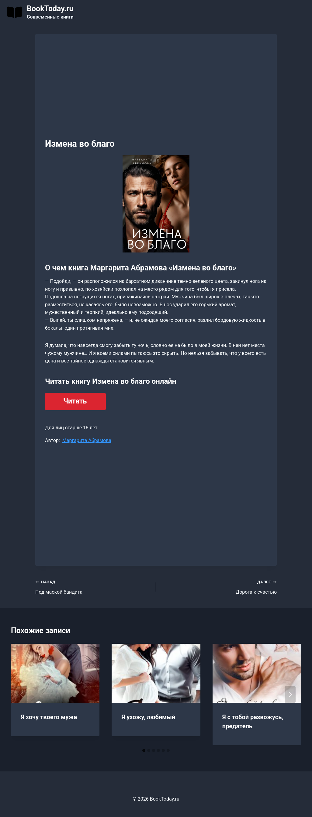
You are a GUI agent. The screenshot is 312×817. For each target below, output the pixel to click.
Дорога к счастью (219, 586)
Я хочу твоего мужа (49, 717)
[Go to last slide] (21, 694)
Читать (75, 401)
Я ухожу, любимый (148, 717)
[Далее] (290, 694)
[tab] (143, 750)
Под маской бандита (93, 586)
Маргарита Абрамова (86, 440)
